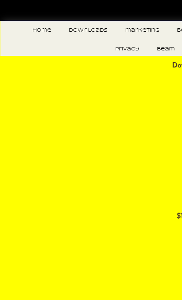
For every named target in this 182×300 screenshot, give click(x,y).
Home (42, 30)
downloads (88, 30)
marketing (142, 30)
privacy (127, 49)
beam (166, 49)
